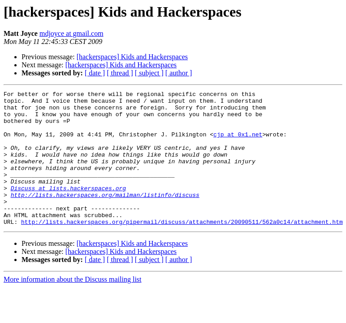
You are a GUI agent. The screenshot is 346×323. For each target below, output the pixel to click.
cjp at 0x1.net (237, 144)
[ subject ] (149, 73)
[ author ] (178, 73)
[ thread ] (120, 73)
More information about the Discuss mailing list (73, 306)
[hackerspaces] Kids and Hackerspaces (132, 57)
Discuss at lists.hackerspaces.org (68, 208)
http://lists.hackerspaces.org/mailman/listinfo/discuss (105, 216)
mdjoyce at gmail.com (71, 33)
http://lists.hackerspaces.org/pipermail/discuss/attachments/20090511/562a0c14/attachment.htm (182, 248)
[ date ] (95, 73)
